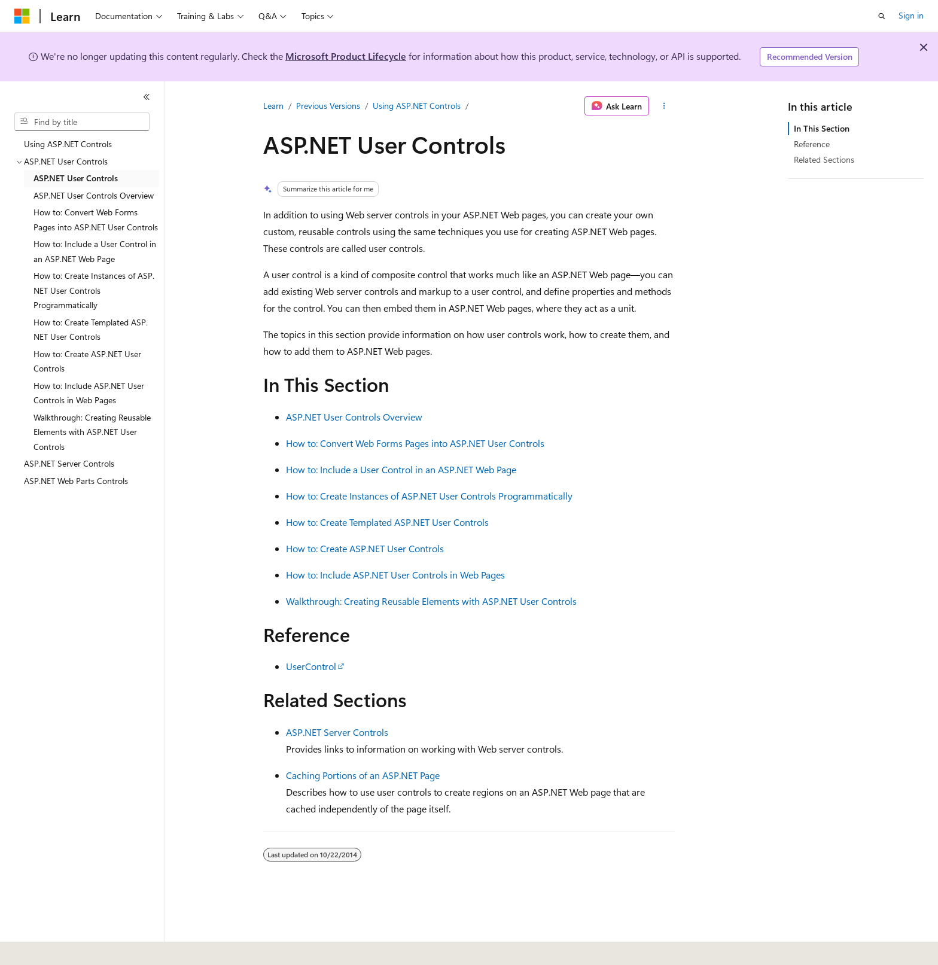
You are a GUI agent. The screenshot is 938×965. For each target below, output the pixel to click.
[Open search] (882, 16)
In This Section (821, 128)
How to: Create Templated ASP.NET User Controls (387, 522)
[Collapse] (146, 97)
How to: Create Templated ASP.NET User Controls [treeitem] (91, 329)
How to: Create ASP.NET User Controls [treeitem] (87, 361)
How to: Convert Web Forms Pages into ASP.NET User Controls (415, 443)
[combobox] (82, 122)
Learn (273, 105)
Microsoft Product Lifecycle (345, 56)
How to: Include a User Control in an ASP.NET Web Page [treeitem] (95, 251)
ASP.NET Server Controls (337, 732)
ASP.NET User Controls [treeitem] (76, 178)
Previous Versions (328, 105)
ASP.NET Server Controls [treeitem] (69, 463)
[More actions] (664, 105)
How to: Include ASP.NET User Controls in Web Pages (395, 574)
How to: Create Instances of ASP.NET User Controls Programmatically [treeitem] (94, 290)
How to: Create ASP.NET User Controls (365, 548)
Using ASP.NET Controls (417, 105)
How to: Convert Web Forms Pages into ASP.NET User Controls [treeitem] (96, 219)
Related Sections (824, 159)
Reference (812, 144)
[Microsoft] (22, 16)
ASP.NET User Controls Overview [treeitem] (94, 195)
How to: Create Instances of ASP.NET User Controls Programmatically (429, 495)
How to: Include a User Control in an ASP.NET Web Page (401, 469)
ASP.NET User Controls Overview (354, 416)
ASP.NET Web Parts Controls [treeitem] (76, 480)
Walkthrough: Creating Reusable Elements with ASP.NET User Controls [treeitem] (92, 432)
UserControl (311, 666)
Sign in (911, 15)
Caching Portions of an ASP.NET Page (363, 775)
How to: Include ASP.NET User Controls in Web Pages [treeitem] (89, 393)
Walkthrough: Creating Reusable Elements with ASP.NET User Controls (431, 601)
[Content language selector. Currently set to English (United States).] (69, 947)
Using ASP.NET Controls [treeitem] (68, 144)
